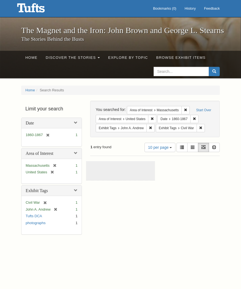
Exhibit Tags (37, 190)
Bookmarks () (164, 8)
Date (30, 123)
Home (31, 57)
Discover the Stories (73, 57)
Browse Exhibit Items (181, 57)
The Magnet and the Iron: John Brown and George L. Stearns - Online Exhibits (37, 10)
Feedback (212, 8)
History (190, 8)
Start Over (203, 110)
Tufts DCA (34, 216)
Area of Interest (39, 153)
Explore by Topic (128, 57)
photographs (35, 223)
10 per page (160, 147)
